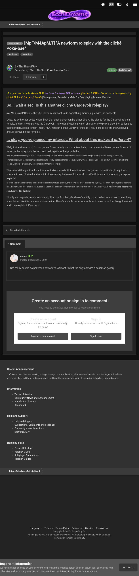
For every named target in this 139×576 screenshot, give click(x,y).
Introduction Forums (25, 401)
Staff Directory (22, 432)
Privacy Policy (62, 528)
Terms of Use (102, 528)
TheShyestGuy (27, 66)
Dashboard (20, 405)
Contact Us (77, 528)
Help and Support (23, 421)
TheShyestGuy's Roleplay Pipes (53, 70)
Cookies (89, 528)
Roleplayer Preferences (26, 455)
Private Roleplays (23, 448)
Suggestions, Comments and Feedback (34, 424)
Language (36, 528)
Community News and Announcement (34, 398)
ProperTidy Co (78, 531)
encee (23, 256)
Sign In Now (96, 336)
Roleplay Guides (22, 458)
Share (14, 77)
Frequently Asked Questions (29, 428)
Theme (49, 528)
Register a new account (43, 336)
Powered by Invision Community (69, 538)
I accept (129, 567)
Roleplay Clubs (22, 451)
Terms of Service (23, 394)
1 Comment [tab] (14, 244)
